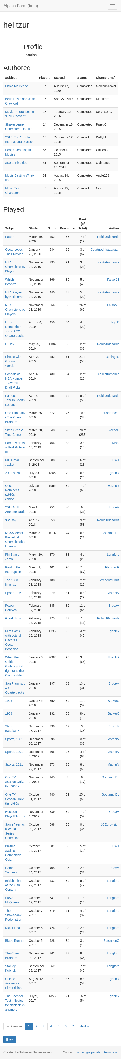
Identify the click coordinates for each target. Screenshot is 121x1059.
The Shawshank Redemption (13, 915)
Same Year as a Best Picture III (15, 447)
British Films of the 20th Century (13, 885)
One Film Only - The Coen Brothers (15, 417)
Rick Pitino (12, 928)
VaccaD (113, 430)
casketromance (108, 262)
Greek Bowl (13, 618)
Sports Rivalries (16, 162)
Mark (115, 443)
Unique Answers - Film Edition (13, 983)
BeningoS (112, 357)
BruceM (113, 507)
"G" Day (10, 520)
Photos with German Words (13, 361)
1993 (8, 700)
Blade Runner (14, 940)
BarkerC (113, 700)
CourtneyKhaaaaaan (105, 249)
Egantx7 (113, 473)
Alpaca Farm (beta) (21, 6)
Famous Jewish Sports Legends (15, 400)
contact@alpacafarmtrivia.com (96, 1052)
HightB (114, 322)
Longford (113, 554)
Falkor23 (113, 279)
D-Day (9, 344)
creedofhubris (109, 580)
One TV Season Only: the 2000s (14, 781)
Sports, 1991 (14, 752)
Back (9, 1039)
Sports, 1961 (14, 593)
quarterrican (111, 413)
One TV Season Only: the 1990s (14, 799)
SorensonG (111, 940)
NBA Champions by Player (15, 266)
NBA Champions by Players (15, 309)
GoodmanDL (110, 533)
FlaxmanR (112, 567)
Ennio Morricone (16, 86)
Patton (9, 237)
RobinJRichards (108, 237)
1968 (8, 713)
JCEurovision (110, 824)
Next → (85, 1026)
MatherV (113, 593)
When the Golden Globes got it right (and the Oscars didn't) (14, 666)
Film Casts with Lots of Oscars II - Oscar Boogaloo (13, 640)
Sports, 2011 (14, 764)
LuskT (115, 460)
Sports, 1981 (14, 739)
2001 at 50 (12, 473)
